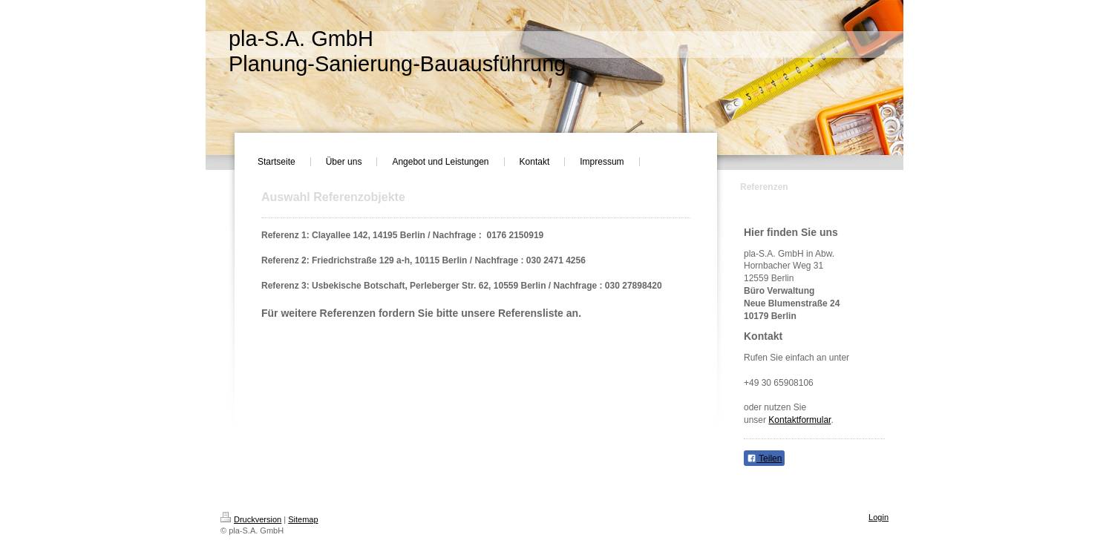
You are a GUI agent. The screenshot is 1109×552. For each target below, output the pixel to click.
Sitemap (303, 519)
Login (878, 517)
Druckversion (250, 519)
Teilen (764, 458)
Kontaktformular (799, 420)
